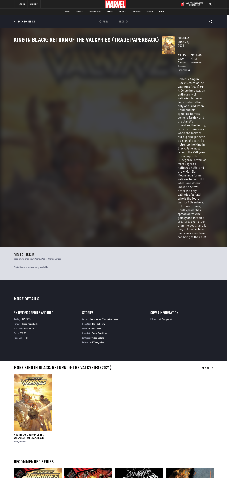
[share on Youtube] (176, 450)
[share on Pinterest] (193, 450)
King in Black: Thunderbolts (79, 402)
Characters (95, 11)
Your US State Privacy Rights (75, 470)
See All (208, 250)
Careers (45, 444)
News (67, 11)
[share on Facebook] (176, 443)
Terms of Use (39, 470)
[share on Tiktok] (176, 456)
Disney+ (75, 440)
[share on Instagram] (193, 443)
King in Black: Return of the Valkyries (34, 402)
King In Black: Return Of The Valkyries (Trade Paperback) (29, 319)
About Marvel (48, 435)
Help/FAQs (46, 440)
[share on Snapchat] (185, 450)
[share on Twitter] (185, 443)
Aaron (16, 324)
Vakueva (22, 324)
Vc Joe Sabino (97, 220)
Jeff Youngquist (96, 224)
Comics (79, 11)
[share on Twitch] (202, 450)
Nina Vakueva (147, 76)
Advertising (78, 435)
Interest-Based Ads (169, 470)
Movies (122, 11)
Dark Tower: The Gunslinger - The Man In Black (186, 404)
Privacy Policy (54, 470)
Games (110, 11)
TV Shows (136, 11)
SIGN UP (34, 4)
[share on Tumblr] (202, 443)
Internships (47, 449)
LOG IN (22, 4)
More (161, 11)
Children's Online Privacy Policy (124, 470)
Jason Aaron (82, 76)
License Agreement (149, 470)
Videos (150, 11)
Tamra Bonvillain (99, 215)
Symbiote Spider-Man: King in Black (133, 402)
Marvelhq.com (79, 444)
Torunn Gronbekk (102, 76)
